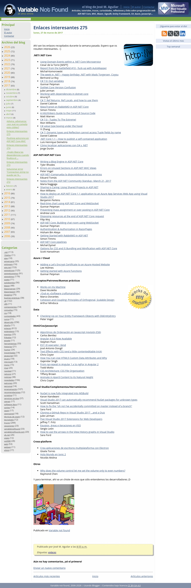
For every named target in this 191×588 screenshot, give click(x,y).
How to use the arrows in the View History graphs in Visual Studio (77, 431)
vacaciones (9, 425)
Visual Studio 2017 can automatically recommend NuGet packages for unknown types (88, 399)
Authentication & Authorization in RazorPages (66, 229)
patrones (8, 383)
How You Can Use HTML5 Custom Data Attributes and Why (73, 358)
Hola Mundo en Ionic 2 (53, 454)
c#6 (5, 304)
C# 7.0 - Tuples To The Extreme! (58, 119)
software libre (10, 404)
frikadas (7, 337)
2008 (7, 227)
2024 (7, 55)
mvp (6, 368)
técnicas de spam (12, 416)
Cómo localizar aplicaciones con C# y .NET (64, 145)
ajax (6, 258)
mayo (9, 110)
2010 (7, 219)
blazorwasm (9, 291)
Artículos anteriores (142, 576)
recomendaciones (12, 392)
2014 (7, 202)
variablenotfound (12, 429)
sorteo (7, 407)
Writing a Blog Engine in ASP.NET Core (61, 161)
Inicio (126, 7)
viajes (6, 438)
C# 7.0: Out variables (52, 81)
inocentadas (9, 352)
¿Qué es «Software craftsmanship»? (60, 293)
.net (6, 252)
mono (7, 365)
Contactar (148, 7)
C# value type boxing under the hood (61, 126)
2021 (7, 68)
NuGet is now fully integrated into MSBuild (64, 393)
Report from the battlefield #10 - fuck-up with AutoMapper (73, 68)
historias (8, 346)
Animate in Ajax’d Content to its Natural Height (66, 377)
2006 (7, 236)
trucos (7, 422)
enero (9, 189)
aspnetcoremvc (11, 273)
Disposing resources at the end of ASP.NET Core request (72, 216)
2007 (7, 232)
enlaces (7, 328)
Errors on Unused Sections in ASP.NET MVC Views (68, 168)
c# (5, 301)
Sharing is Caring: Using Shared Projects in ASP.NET (69, 187)
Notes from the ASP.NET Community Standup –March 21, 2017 (75, 180)
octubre (10, 96)
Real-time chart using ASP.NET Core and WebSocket (69, 203)
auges (7, 279)
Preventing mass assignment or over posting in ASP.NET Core (75, 209)
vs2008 (7, 441)
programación (10, 389)
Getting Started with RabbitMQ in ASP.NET (64, 235)
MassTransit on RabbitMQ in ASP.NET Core (64, 106)
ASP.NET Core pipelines (53, 242)
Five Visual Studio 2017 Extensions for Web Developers (71, 419)
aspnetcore (9, 270)
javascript (8, 355)
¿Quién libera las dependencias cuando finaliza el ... (18, 155)
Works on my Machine (53, 287)
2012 (7, 210)
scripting (8, 395)
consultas (8, 310)
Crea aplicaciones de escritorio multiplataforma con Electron (74, 448)
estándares (9, 331)
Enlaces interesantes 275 (60, 28)
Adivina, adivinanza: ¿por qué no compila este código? (17, 124)
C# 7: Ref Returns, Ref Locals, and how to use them (69, 100)
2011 (7, 214)
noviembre (12, 92)
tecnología (9, 419)
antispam (8, 264)
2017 (7, 85)
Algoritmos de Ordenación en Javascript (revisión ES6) (70, 332)
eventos (7, 334)
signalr (7, 401)
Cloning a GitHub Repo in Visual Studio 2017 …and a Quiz (72, 412)
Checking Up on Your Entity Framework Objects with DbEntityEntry (78, 316)
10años (7, 255)
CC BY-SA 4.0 (134, 585)
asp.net (7, 267)
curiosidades (10, 316)
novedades (9, 380)
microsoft (8, 362)
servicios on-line (11, 398)
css (5, 313)
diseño (7, 325)
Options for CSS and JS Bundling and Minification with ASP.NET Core (78, 248)
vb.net (7, 435)
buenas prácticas (12, 298)
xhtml (6, 450)
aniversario (9, 261)
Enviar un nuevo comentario (49, 568)
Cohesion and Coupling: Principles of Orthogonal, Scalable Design (77, 299)
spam (6, 410)
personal (8, 386)
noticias (7, 377)
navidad (7, 371)
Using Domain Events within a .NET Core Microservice (70, 61)
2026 (7, 47)
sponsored (9, 413)
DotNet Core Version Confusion (58, 87)
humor (7, 349)
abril (8, 114)
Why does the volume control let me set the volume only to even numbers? (82, 470)
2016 (7, 193)
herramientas (10, 343)
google (7, 340)
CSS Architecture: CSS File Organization (62, 370)
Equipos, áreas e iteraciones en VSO (60, 425)
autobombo (9, 282)
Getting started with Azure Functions (61, 271)
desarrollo (8, 322)
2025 (7, 51)
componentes (10, 307)
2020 (7, 72)
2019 (7, 77)
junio (9, 107)
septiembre (12, 100)
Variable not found (59, 530)
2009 (7, 223)
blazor (7, 285)
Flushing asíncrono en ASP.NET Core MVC (18, 140)
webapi (7, 447)
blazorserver (10, 288)
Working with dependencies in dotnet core (64, 93)
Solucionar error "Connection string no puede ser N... (18, 172)
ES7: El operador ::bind (53, 345)
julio (8, 103)
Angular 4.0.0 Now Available (56, 338)
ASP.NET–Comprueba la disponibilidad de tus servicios (71, 174)
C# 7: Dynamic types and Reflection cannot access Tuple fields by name (80, 132)
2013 (7, 206)
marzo (9, 117)
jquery (7, 358)
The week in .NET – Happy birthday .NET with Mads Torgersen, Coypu (79, 74)
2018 (7, 81)
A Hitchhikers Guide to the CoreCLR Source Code (67, 113)
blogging (8, 294)
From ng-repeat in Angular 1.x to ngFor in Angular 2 (69, 364)
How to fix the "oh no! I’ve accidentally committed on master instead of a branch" (86, 406)
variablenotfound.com (14, 432)
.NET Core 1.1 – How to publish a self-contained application (73, 138)
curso (6, 319)
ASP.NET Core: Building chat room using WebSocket (69, 222)
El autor (136, 7)
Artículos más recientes (46, 576)
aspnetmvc (9, 276)
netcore (7, 374)
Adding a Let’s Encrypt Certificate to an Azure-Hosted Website (75, 264)
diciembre (11, 89)
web (6, 444)
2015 (7, 198)
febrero (10, 185)
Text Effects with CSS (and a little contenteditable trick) (71, 351)
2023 (7, 60)
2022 (7, 64)
